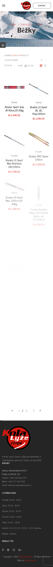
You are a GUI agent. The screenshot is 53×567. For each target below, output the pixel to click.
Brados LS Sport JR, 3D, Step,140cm (38, 112)
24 (32, 65)
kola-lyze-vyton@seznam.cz (20, 485)
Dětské (14, 103)
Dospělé (14, 162)
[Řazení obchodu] (23, 60)
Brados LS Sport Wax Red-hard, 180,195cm (14, 170)
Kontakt (42, 5)
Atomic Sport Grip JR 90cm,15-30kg (14, 109)
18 (29, 65)
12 (25, 65)
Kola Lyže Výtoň (25, 556)
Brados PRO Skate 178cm (38, 165)
